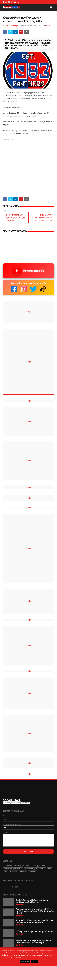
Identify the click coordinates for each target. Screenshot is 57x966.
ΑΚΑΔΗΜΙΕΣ (41, 865)
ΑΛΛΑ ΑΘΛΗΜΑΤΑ (40, 868)
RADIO (5, 871)
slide (48, 25)
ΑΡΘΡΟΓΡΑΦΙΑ (8, 868)
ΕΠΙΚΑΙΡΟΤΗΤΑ (26, 865)
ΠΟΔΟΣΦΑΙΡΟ (8, 865)
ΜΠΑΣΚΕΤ (17, 865)
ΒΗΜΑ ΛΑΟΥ (23, 871)
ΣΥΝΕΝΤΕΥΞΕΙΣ (28, 868)
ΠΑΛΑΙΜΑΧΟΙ (32, 871)
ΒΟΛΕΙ (34, 865)
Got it (35, 962)
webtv (49, 868)
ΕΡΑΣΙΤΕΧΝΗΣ (13, 871)
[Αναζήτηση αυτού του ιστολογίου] (12, 802)
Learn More (25, 962)
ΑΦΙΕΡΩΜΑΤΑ (18, 868)
